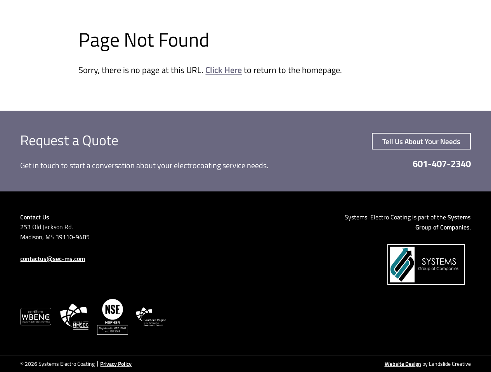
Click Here (223, 70)
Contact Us (34, 216)
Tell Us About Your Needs (421, 141)
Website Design (403, 363)
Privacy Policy (116, 364)
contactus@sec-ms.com (52, 258)
